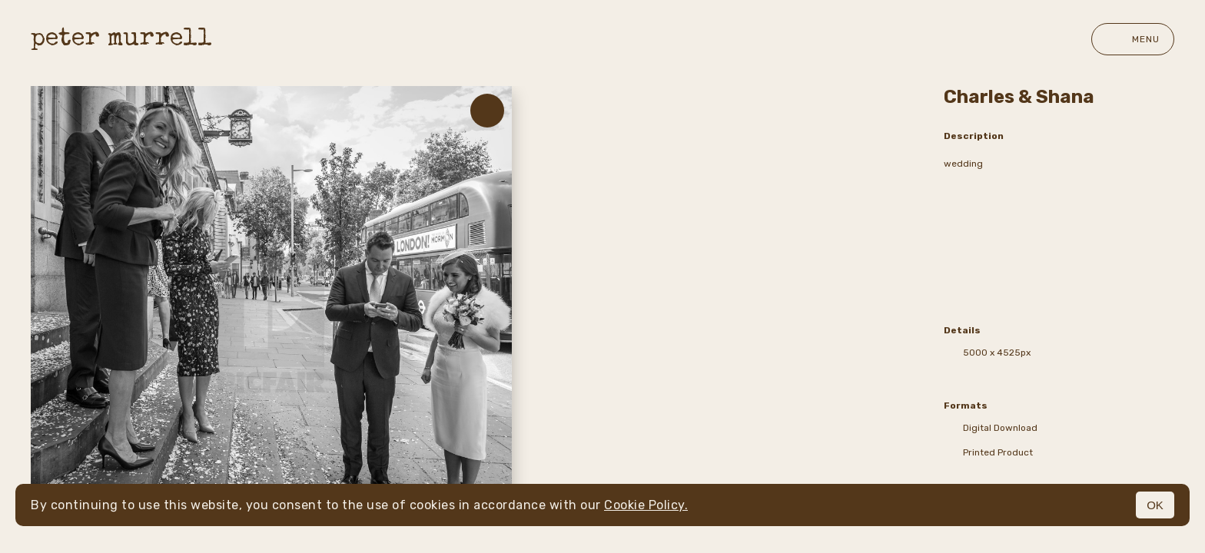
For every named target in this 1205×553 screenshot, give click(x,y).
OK (1155, 505)
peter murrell (121, 39)
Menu (1133, 39)
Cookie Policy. (646, 505)
